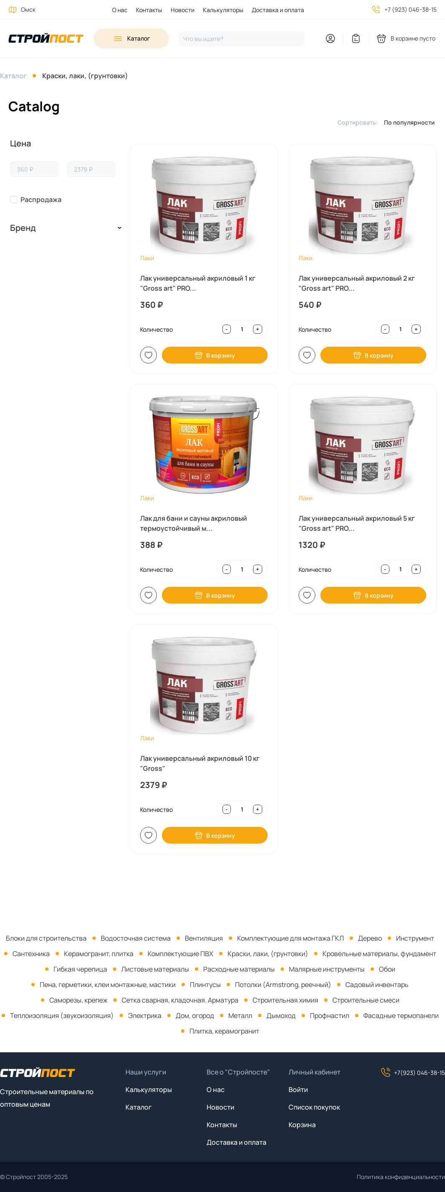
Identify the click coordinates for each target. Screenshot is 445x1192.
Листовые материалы (155, 969)
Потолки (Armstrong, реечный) (283, 984)
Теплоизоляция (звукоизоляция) (62, 1015)
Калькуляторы (223, 10)
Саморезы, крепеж (78, 1000)
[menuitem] (116, 10)
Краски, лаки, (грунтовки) (85, 75)
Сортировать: (358, 122)
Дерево (370, 938)
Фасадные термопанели (401, 1015)
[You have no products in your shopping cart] (406, 38)
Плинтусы (205, 984)
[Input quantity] (242, 329)
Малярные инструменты (327, 969)
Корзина (302, 1124)
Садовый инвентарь (377, 984)
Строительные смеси (365, 1000)
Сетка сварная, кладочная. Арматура (180, 1000)
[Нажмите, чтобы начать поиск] (241, 38)
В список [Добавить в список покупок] (148, 355)
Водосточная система (136, 938)
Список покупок (314, 1107)
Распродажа (40, 199)
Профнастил (329, 1015)
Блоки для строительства (46, 938)
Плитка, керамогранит (224, 1031)
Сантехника (31, 953)
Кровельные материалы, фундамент (379, 953)
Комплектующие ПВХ (180, 953)
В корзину (214, 355)
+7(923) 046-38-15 (413, 1072)
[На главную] (46, 38)
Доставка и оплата (278, 10)
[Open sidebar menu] (131, 38)
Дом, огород (195, 1015)
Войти (298, 1089)
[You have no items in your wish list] (356, 38)
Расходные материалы (239, 969)
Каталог (13, 75)
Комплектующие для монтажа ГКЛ (290, 938)
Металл (240, 1015)
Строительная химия (285, 1000)
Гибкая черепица (80, 969)
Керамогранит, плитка (98, 953)
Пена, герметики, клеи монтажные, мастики (108, 984)
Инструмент (415, 938)
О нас (120, 10)
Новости (182, 10)
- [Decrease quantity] (226, 329)
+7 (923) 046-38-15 (410, 9)
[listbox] (411, 122)
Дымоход (281, 1015)
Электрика (144, 1015)
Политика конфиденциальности (401, 1177)
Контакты (149, 10)
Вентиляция (204, 938)
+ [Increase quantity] (257, 329)
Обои (387, 969)
